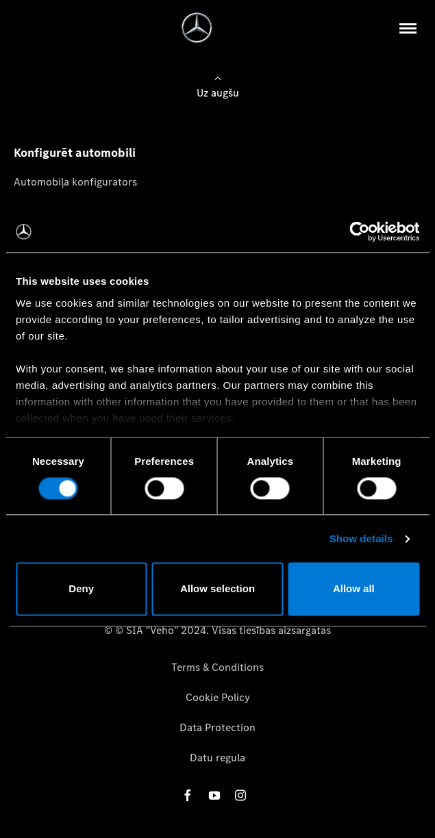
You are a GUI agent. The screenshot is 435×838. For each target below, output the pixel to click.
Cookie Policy (218, 697)
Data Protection (217, 727)
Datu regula (217, 757)
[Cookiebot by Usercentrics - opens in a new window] (359, 231)
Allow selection (217, 589)
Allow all (354, 589)
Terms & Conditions (217, 667)
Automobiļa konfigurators (75, 182)
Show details (361, 538)
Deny (81, 589)
